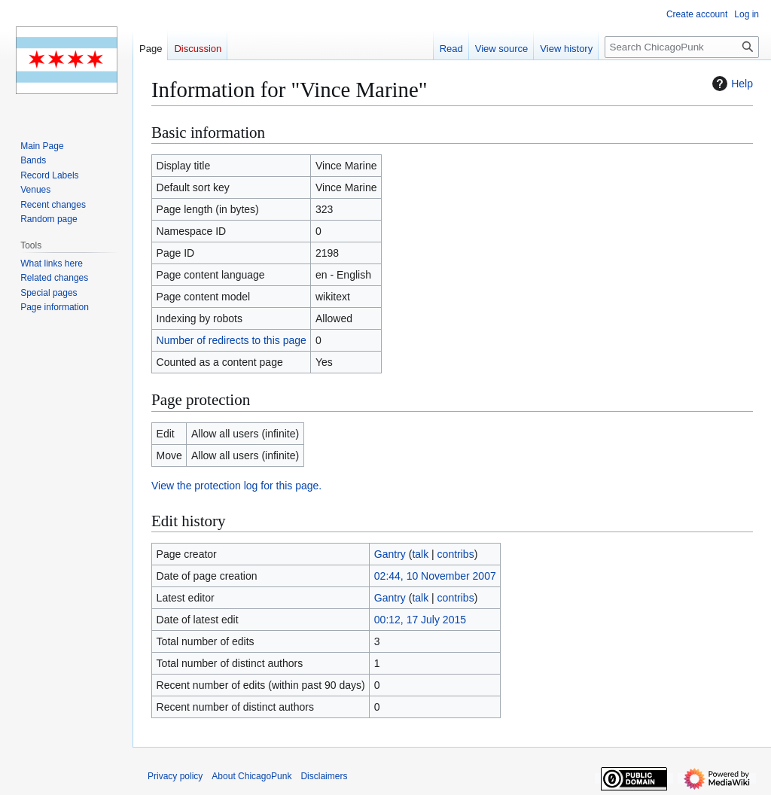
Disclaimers (323, 776)
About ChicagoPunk (251, 776)
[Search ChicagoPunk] (682, 47)
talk (420, 554)
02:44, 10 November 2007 (435, 576)
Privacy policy (175, 776)
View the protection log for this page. (236, 486)
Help (731, 83)
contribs (455, 554)
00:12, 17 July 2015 (420, 620)
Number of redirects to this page (231, 340)
